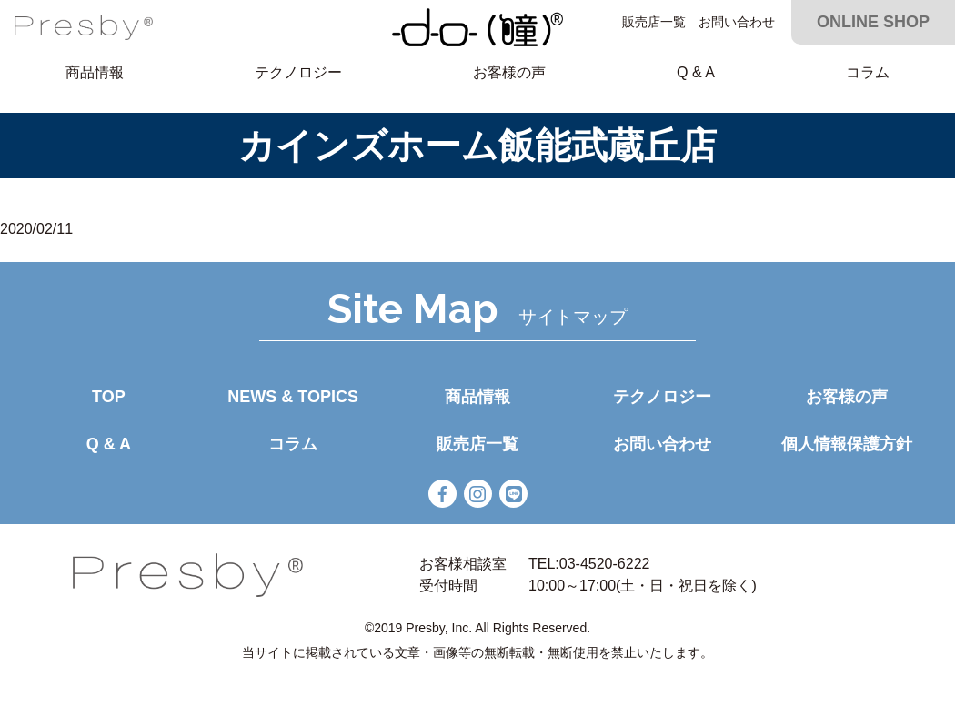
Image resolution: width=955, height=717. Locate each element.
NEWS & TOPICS (292, 397)
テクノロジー (298, 72)
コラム (868, 72)
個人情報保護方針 (846, 444)
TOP (109, 397)
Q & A (696, 72)
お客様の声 (509, 72)
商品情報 (94, 72)
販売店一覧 (654, 22)
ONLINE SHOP (873, 22)
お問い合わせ (737, 22)
